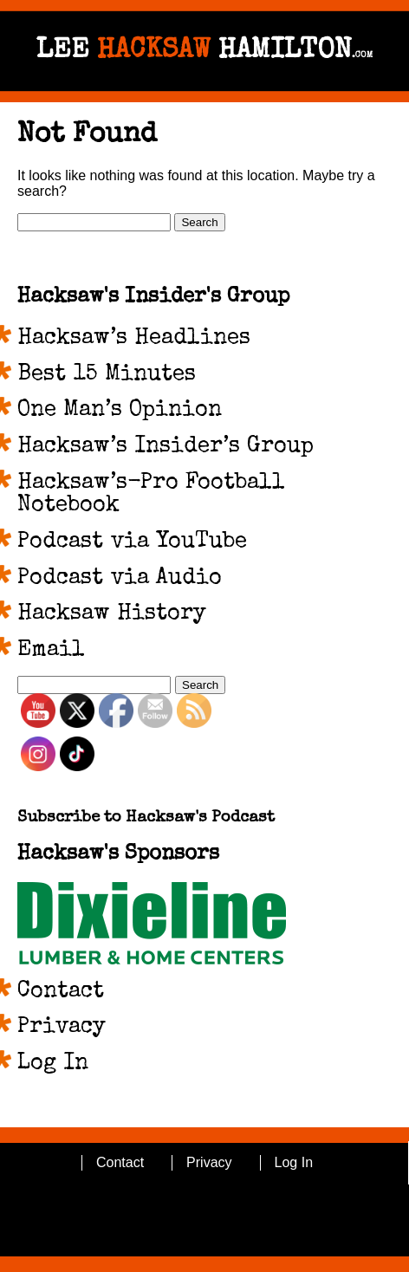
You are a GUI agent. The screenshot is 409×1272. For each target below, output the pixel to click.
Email (51, 650)
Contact (60, 992)
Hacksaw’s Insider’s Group (165, 447)
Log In (52, 1064)
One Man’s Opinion (119, 410)
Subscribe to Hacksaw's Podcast (146, 818)
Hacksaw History (111, 614)
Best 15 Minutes (106, 375)
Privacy (61, 1027)
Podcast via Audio (119, 579)
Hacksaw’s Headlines (133, 339)
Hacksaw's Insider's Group (153, 297)
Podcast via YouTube (132, 542)
